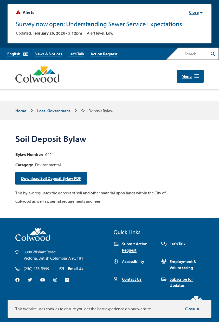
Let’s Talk (76, 53)
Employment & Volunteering (178, 264)
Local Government (53, 110)
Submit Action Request (130, 247)
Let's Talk (173, 243)
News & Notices (48, 53)
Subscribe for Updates (177, 282)
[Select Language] (17, 54)
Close (190, 308)
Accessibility (129, 261)
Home (20, 110)
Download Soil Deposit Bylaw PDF (51, 178)
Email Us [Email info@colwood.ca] (75, 268)
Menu (187, 76)
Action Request (104, 53)
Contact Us (127, 279)
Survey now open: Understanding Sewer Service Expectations (99, 24)
